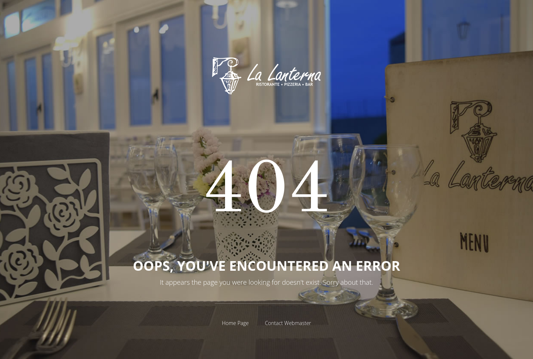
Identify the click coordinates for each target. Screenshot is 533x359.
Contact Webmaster (288, 322)
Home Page (235, 322)
